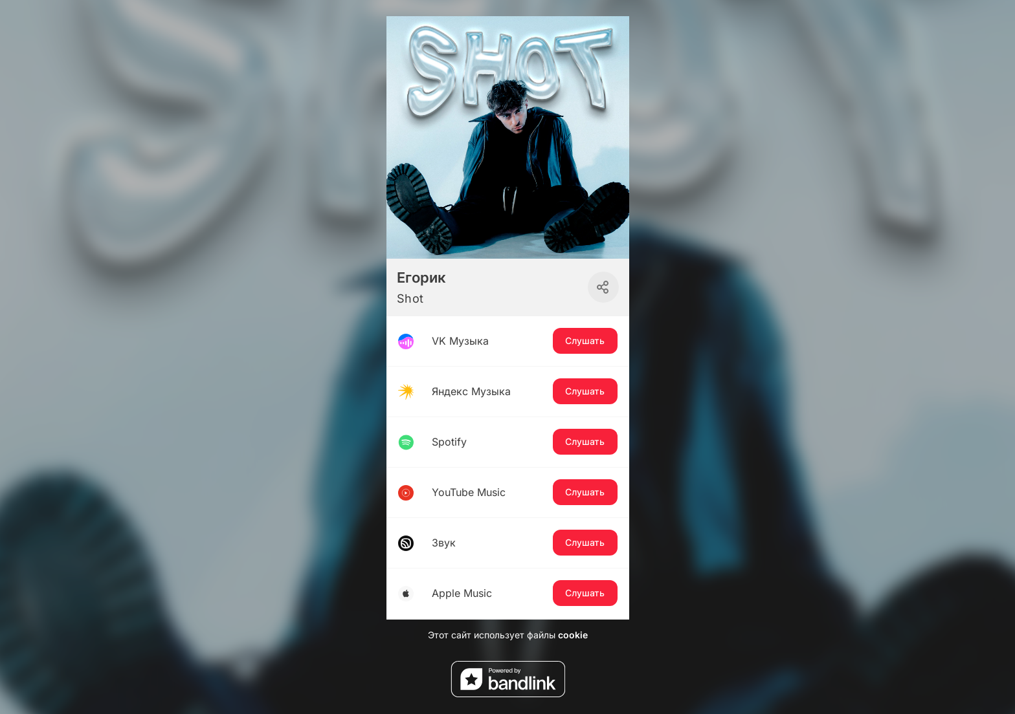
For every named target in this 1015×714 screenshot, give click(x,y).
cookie (573, 634)
